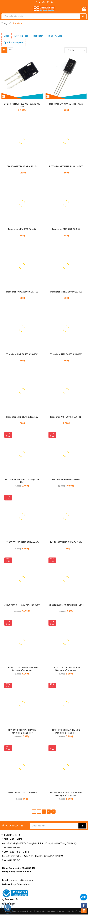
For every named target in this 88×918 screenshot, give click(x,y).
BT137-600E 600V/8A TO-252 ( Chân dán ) (22, 480)
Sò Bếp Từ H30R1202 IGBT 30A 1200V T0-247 (22, 105)
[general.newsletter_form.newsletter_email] (54, 826)
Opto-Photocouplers (13, 42)
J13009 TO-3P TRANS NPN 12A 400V (22, 605)
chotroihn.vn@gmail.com (21, 880)
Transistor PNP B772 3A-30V (66, 229)
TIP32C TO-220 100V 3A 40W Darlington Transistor (66, 668)
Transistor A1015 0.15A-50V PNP (66, 417)
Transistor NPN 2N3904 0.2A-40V (66, 292)
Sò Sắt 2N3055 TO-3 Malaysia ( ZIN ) (66, 605)
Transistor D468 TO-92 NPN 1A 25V (66, 104)
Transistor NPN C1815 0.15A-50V (22, 417)
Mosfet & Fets (21, 36)
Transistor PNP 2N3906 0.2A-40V (22, 292)
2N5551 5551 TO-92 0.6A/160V (22, 792)
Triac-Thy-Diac (55, 36)
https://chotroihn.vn (20, 884)
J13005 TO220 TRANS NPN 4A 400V (22, 542)
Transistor (38, 36)
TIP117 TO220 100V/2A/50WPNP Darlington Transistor (22, 668)
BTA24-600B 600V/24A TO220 (66, 479)
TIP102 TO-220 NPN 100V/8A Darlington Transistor (22, 731)
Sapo (80, 911)
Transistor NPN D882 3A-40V (22, 229)
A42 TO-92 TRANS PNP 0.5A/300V (66, 542)
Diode (6, 36)
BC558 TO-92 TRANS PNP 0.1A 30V (66, 166)
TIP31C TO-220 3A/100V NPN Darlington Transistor (66, 731)
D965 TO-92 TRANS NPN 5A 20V (22, 166)
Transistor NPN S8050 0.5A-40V (66, 354)
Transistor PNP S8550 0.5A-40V (21, 354)
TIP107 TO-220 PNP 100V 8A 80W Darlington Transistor (66, 794)
